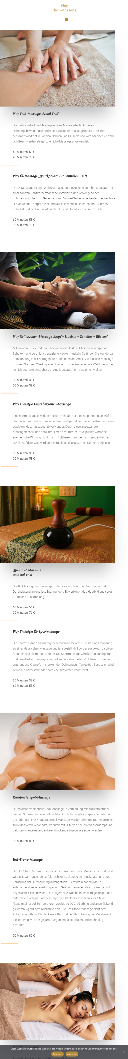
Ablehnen (72, 1054)
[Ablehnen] (124, 1052)
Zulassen (57, 1054)
